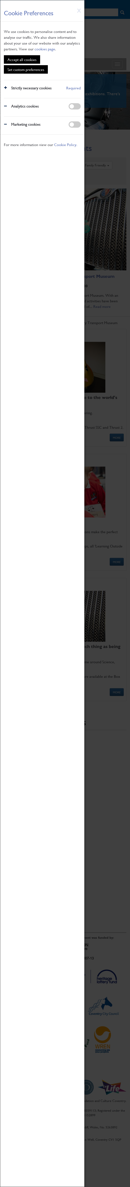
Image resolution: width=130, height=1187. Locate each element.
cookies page (45, 49)
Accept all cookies (21, 59)
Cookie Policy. (65, 144)
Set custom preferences (25, 69)
